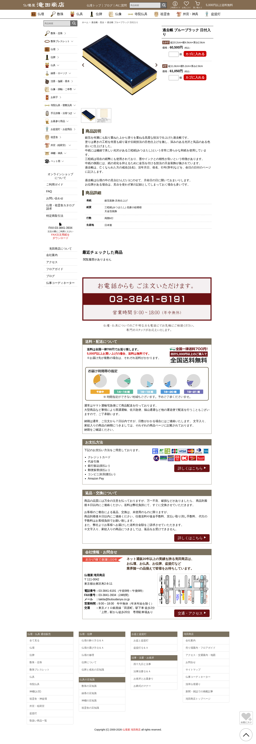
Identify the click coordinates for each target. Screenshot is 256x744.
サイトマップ (193, 669)
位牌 (95, 14)
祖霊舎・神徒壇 (38, 698)
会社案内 (52, 255)
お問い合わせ (54, 198)
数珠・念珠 (57, 33)
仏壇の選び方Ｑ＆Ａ (93, 647)
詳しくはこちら (192, 468)
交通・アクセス (192, 613)
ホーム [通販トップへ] (85, 22)
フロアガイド (54, 269)
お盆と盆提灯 (141, 640)
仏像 (115, 14)
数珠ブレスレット (39, 669)
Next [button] (155, 65)
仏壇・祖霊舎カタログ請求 (60, 207)
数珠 (56, 14)
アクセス (52, 262)
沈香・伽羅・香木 (60, 81)
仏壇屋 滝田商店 (131, 729)
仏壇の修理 (88, 655)
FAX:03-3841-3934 (60, 231)
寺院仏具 (137, 14)
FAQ (49, 191)
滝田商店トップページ (198, 698)
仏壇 (37, 14)
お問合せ (191, 662)
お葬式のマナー (142, 685)
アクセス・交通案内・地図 (200, 655)
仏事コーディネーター (60, 282)
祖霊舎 (162, 14)
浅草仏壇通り (193, 684)
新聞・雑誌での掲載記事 (199, 691)
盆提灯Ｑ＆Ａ (141, 647)
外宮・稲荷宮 (37, 706)
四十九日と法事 (142, 664)
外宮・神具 (187, 14)
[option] (120, 65)
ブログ (108, 5)
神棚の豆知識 (89, 700)
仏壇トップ (94, 5)
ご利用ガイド (54, 184)
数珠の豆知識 (89, 685)
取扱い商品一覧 (38, 720)
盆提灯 (212, 14)
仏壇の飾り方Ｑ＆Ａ (93, 640)
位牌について (89, 662)
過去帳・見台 (97, 22)
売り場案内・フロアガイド (200, 647)
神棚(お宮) (35, 691)
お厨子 (54, 97)
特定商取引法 (54, 215)
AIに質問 (121, 5)
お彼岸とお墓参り (143, 678)
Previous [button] (84, 65)
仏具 (76, 14)
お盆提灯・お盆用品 (61, 129)
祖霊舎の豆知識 (90, 707)
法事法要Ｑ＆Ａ (142, 671)
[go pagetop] (246, 734)
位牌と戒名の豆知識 (93, 669)
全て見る (34, 640)
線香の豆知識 (89, 693)
